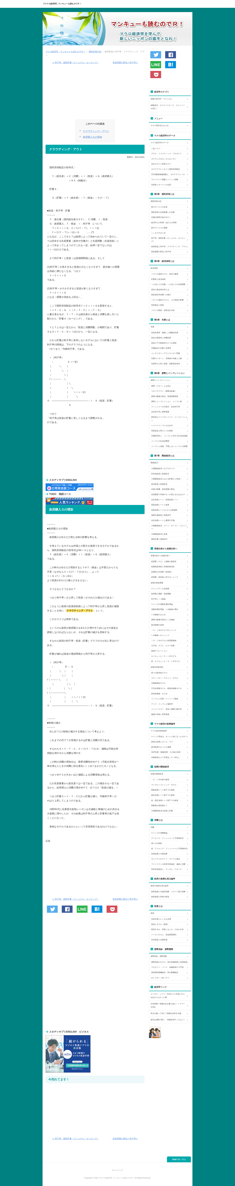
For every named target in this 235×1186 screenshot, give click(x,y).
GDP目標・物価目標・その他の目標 (165, 752)
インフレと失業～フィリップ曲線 (164, 699)
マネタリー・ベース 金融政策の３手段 (167, 967)
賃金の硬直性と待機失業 (161, 338)
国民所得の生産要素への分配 (163, 212)
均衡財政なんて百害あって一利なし (165, 757)
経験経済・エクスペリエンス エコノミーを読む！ (168, 107)
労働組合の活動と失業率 (161, 348)
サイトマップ (117, 1170)
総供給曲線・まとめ (159, 694)
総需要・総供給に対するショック (164, 577)
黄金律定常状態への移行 (161, 295)
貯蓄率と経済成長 (158, 279)
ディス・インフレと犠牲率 (162, 704)
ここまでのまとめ (158, 233)
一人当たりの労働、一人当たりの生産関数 (168, 284)
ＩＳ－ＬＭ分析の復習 (160, 780)
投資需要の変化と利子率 (161, 252)
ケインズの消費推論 (159, 833)
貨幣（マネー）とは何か (161, 386)
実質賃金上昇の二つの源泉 (162, 431)
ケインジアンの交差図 (160, 589)
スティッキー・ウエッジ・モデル (164, 678)
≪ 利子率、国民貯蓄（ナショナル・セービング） (75, 62)
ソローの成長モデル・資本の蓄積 (164, 274)
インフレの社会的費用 (160, 441)
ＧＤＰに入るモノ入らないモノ (163, 159)
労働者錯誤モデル (158, 683)
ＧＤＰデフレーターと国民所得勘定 (165, 169)
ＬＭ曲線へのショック (160, 635)
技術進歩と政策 (157, 305)
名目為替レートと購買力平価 (163, 520)
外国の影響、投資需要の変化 (163, 489)
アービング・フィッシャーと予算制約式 (167, 838)
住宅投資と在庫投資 (159, 940)
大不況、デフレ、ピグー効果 (163, 646)
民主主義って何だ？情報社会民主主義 (166, 1013)
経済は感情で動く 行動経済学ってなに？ (168, 1020)
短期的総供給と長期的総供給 (163, 567)
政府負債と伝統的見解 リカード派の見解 (168, 892)
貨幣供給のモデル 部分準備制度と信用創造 (169, 962)
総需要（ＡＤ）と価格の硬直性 (163, 561)
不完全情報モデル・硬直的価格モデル (166, 688)
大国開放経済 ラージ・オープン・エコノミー (169, 527)
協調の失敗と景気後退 (160, 714)
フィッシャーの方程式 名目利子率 (165, 407)
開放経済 (154, 463)
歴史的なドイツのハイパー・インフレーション (169, 418)
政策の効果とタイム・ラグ (162, 742)
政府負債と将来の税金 (160, 897)
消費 (152, 827)
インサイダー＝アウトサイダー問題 (165, 353)
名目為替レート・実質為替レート (164, 500)
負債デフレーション (159, 651)
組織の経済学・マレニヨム (161, 99)
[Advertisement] (95, 93)
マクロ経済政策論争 (159, 731)
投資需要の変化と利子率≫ (125, 62)
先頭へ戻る (181, 1159)
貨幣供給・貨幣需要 (159, 956)
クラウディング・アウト (96, 131)
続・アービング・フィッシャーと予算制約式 (169, 849)
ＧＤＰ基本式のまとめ (160, 125)
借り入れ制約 (156, 843)
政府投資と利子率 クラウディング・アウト (169, 247)
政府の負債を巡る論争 (160, 886)
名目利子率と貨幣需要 (160, 412)
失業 (152, 327)
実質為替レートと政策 (160, 505)
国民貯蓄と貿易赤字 (159, 539)
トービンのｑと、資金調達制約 (163, 935)
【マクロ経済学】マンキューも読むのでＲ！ (62, 4)
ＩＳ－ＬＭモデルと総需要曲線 (163, 640)
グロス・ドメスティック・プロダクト (166, 154)
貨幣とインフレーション (160, 380)
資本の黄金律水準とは (160, 290)
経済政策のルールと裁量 (161, 747)
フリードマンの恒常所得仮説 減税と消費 (168, 864)
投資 (152, 913)
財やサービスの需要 (159, 228)
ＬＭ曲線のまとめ (158, 615)
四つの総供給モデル (159, 673)
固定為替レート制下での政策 (163, 795)
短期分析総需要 (157, 583)
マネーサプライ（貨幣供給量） (163, 391)
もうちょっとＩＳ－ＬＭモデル (163, 656)
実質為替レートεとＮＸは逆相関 (164, 510)
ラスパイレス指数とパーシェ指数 (164, 179)
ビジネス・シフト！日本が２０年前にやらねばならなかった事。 (168, 995)
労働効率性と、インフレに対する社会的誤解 (169, 436)
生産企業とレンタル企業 (161, 919)
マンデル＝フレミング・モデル (163, 785)
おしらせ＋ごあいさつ (160, 978)
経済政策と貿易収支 (159, 484)
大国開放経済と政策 (159, 534)
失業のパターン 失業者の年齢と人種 (166, 358)
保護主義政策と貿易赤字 (161, 515)
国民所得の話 (95, 51)
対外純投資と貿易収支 (160, 474)
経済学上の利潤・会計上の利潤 (163, 223)
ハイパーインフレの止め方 (162, 425)
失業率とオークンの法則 (161, 185)
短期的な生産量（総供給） (162, 572)
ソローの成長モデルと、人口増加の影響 (167, 300)
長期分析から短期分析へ (160, 556)
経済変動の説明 (157, 625)
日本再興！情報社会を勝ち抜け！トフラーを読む (168, 1005)
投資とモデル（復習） (160, 924)
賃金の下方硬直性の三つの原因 (163, 343)
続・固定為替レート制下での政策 (164, 800)
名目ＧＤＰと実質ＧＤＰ (161, 164)
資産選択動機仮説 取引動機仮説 (164, 972)
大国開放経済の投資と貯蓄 (162, 811)
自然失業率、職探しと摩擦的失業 (164, 333)
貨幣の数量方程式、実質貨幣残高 (164, 396)
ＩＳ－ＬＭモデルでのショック (163, 630)
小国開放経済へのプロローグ (163, 468)
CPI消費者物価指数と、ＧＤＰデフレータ (168, 174)
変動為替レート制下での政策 (163, 790)
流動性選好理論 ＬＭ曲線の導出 (164, 609)
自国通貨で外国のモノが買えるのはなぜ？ (168, 494)
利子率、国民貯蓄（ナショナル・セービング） (168, 240)
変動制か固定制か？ (159, 805)
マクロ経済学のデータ (160, 143)
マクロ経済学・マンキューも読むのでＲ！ (65, 51)
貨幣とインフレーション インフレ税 (166, 401)
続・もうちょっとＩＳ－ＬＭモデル (165, 661)
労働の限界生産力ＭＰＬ (161, 217)
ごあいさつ (155, 148)
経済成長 (154, 268)
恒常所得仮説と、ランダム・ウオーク (166, 869)
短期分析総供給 (157, 667)
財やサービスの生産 (159, 207)
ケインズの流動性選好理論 (162, 604)
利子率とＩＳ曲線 (158, 599)
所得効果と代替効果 (159, 854)
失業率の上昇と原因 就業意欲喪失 (165, 364)
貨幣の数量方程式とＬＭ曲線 (163, 620)
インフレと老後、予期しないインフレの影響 (169, 446)
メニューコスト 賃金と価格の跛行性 (166, 709)
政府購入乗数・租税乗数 (161, 594)
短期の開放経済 (157, 774)
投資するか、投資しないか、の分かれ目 (167, 929)
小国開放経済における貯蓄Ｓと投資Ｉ (166, 479)
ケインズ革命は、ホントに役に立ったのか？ (169, 736)
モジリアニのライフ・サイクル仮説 (165, 859)
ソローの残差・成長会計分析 (163, 310)
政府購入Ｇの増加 (92, 137)
